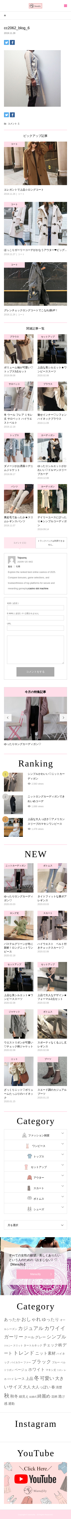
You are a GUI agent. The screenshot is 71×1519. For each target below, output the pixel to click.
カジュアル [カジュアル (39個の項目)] (31, 1328)
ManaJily (35, 1274)
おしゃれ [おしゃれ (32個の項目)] (31, 1319)
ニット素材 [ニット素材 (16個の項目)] (45, 1353)
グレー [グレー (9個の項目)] (40, 1337)
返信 (10, 566)
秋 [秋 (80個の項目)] (6, 1396)
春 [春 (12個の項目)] (53, 1387)
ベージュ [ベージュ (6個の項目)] (21, 1370)
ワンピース (38, 1145)
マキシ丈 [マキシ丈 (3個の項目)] (51, 1369)
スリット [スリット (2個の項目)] (18, 1345)
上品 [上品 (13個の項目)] (29, 1378)
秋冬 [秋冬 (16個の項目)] (14, 1396)
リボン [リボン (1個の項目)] (60, 1370)
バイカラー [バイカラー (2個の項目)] (16, 1362)
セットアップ (39, 1167)
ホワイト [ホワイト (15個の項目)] (36, 1369)
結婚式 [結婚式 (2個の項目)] (33, 1396)
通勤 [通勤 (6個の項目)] (11, 1404)
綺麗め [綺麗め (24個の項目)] (44, 1396)
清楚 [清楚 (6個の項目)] (59, 1387)
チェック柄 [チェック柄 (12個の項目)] (52, 1345)
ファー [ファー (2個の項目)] (27, 1362)
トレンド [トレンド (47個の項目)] (23, 1353)
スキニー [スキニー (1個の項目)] (8, 1345)
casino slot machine (38, 588)
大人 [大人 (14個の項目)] (27, 1387)
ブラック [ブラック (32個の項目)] (41, 1361)
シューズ (39, 1209)
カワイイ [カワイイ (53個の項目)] (55, 1328)
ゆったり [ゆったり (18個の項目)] (50, 1319)
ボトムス (39, 1198)
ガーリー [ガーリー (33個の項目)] (13, 1336)
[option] (35, 721)
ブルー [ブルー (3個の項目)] (56, 1362)
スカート (39, 1188)
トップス (39, 1156)
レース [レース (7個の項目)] (20, 1379)
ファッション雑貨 (38, 1135)
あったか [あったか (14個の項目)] (12, 1319)
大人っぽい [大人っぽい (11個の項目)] (41, 1387)
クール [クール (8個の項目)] (29, 1337)
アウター (39, 1177)
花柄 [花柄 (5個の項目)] (54, 1396)
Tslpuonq (22, 557)
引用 (18, 566)
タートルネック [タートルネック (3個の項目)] (33, 1345)
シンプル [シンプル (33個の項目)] (56, 1336)
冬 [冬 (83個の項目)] (36, 1378)
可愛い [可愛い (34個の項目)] (47, 1378)
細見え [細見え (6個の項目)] (24, 1396)
